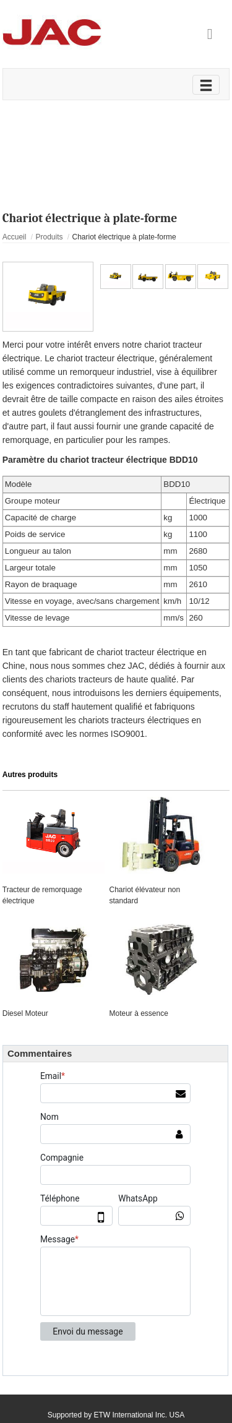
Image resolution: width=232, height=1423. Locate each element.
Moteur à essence (138, 1013)
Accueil (14, 237)
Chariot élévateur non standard (144, 895)
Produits (48, 237)
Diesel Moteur (25, 1013)
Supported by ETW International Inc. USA (116, 1415)
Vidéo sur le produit (116, 125)
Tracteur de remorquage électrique (42, 895)
